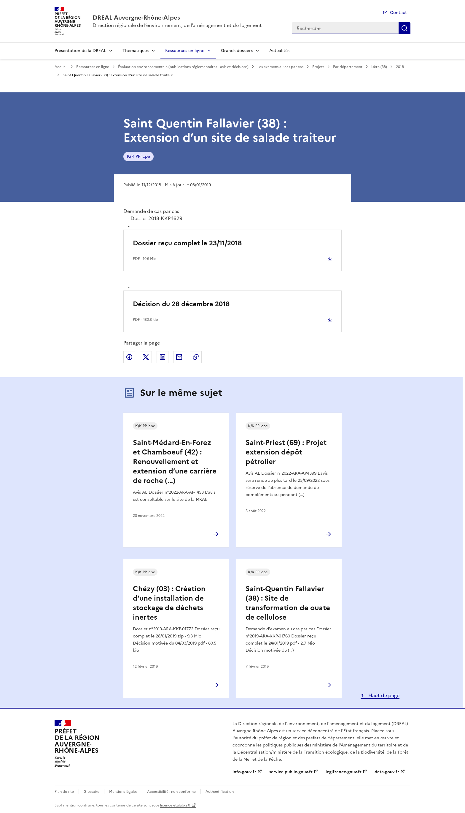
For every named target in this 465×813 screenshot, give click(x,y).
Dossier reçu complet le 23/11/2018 (187, 243)
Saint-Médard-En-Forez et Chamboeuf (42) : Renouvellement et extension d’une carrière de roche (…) (174, 461)
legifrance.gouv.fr (344, 772)
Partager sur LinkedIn (162, 357)
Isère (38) (379, 67)
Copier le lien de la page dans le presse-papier (196, 357)
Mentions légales (123, 791)
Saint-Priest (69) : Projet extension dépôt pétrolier (286, 452)
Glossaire (91, 791)
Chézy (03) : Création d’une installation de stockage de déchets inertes (169, 603)
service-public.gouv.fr (291, 772)
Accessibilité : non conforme (171, 791)
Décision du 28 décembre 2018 (181, 304)
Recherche (404, 28)
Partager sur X (146, 357)
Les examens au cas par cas (280, 67)
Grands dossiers (237, 51)
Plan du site (64, 791)
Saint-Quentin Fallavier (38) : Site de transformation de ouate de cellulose (288, 603)
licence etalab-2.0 (175, 805)
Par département (347, 67)
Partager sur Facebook (129, 357)
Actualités (279, 51)
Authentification (220, 791)
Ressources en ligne (184, 51)
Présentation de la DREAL (80, 51)
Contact (398, 13)
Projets (318, 67)
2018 (400, 67)
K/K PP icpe (138, 156)
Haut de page (383, 695)
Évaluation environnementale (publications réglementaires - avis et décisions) (183, 67)
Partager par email (179, 357)
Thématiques (135, 51)
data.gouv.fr (387, 772)
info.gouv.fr (244, 772)
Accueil (61, 67)
